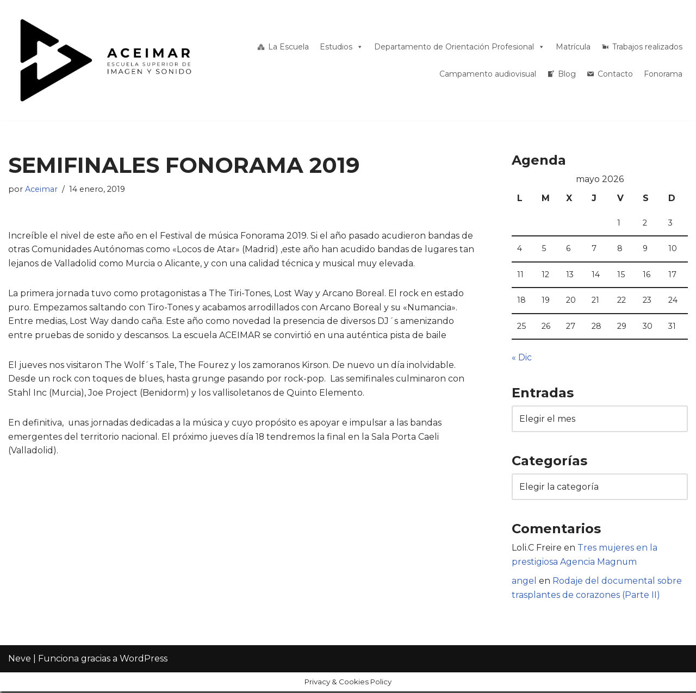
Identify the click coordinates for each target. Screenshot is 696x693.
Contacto (615, 74)
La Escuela (288, 47)
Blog (567, 74)
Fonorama (663, 74)
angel (524, 582)
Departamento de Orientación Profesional (459, 47)
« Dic (522, 358)
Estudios (341, 47)
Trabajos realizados (647, 47)
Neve (19, 679)
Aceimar (41, 189)
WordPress (143, 679)
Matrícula (573, 47)
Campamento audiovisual (487, 74)
